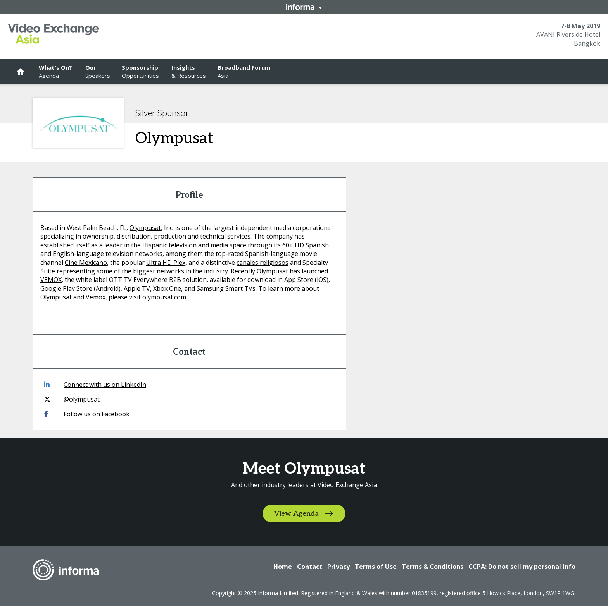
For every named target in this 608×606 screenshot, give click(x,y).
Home (282, 566)
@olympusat (72, 399)
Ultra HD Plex (165, 262)
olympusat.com (164, 297)
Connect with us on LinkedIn (95, 384)
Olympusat (145, 227)
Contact (309, 566)
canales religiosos (262, 262)
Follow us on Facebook (87, 414)
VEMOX (51, 279)
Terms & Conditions (432, 566)
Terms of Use (376, 566)
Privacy (338, 566)
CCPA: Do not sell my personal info (521, 566)
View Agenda (296, 514)
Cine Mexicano (86, 262)
